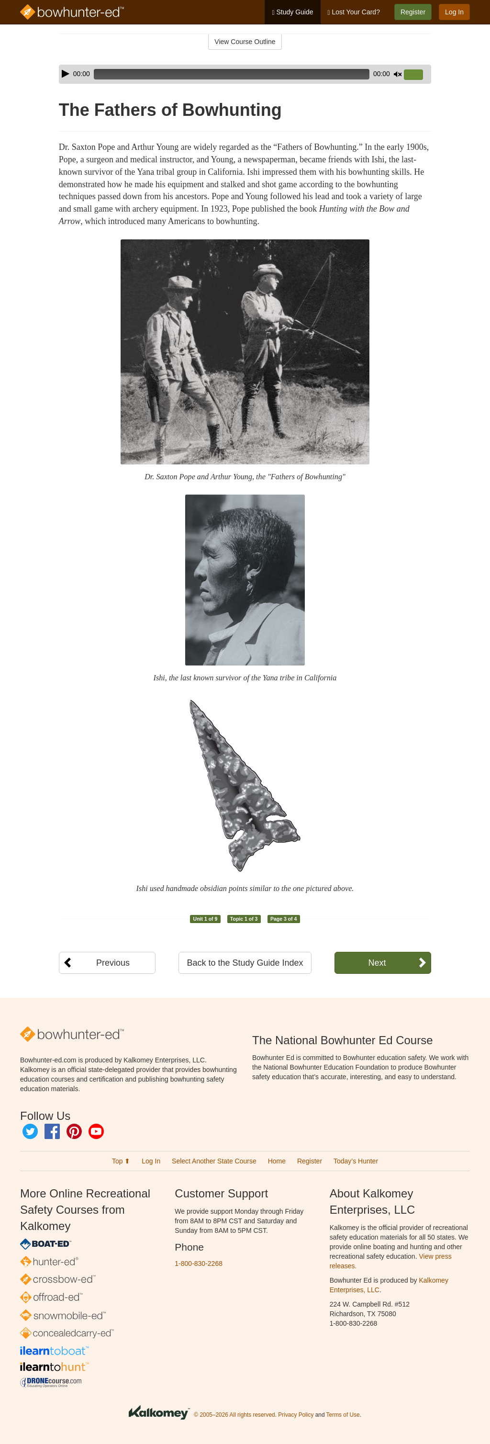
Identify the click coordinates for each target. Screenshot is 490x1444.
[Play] (65, 74)
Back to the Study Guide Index (245, 963)
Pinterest (74, 1131)
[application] (245, 74)
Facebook (52, 1131)
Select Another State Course (214, 1161)
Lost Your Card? (354, 12)
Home (277, 1161)
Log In (454, 12)
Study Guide (292, 12)
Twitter (30, 1131)
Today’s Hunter (356, 1161)
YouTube (96, 1131)
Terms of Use (343, 1414)
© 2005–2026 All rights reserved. (235, 1414)
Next (377, 963)
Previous (113, 963)
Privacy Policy (295, 1414)
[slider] (231, 74)
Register (413, 12)
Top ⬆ (121, 1161)
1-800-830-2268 (199, 1263)
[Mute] (397, 74)
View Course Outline (244, 41)
